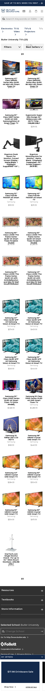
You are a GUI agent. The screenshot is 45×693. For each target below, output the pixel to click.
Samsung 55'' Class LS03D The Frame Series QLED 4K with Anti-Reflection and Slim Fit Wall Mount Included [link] (11, 275)
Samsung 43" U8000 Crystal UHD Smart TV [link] (11, 475)
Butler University (20, 625)
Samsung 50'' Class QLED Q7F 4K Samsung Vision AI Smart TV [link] (33, 321)
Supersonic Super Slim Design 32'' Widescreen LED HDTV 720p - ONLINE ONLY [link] (34, 118)
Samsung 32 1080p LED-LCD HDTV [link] (11, 438)
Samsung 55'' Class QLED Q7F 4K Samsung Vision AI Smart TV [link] (33, 360)
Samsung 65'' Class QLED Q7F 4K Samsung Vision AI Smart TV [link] (11, 360)
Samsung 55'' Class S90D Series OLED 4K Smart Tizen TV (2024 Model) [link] (11, 399)
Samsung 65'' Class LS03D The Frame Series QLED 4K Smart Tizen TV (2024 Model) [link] (11, 236)
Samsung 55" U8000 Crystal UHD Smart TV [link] (11, 512)
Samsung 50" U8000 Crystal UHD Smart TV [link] (33, 475)
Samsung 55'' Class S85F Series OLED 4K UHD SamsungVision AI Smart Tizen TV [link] (11, 118)
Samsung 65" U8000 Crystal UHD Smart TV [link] (33, 512)
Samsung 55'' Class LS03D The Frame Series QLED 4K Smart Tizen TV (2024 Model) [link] (34, 236)
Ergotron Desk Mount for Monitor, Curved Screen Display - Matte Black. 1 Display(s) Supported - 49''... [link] (11, 157)
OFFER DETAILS (31, 687)
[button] (42, 11)
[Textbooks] (24, 11)
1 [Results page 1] (22, 54)
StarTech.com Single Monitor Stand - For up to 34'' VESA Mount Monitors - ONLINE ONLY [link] (11, 557)
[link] (36, 11)
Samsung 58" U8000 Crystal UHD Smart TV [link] (33, 438)
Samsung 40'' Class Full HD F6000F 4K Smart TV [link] (34, 197)
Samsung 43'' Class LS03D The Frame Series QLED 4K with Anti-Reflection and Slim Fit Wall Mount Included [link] (34, 275)
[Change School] (22, 631)
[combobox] (22, 631)
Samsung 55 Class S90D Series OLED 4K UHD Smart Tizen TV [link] (33, 399)
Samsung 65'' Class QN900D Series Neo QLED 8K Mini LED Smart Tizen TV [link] (34, 82)
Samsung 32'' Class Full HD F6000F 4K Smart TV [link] (11, 197)
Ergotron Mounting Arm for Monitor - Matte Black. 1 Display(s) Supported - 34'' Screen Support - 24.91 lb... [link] (34, 157)
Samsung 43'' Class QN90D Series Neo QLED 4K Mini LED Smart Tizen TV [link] (11, 82)
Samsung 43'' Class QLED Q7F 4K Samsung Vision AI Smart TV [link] (11, 321)
